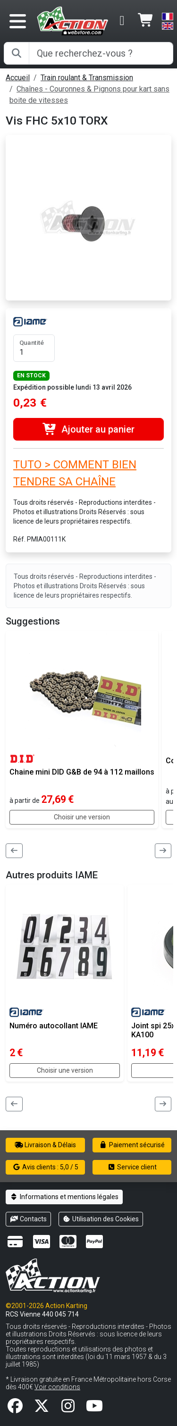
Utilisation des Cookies (101, 1219)
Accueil (18, 77)
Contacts (28, 1219)
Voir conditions (57, 1387)
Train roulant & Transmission (87, 77)
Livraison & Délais (45, 1145)
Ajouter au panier (88, 429)
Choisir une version (82, 817)
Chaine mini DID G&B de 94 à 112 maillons (81, 771)
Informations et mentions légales (64, 1197)
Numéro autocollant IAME (53, 1025)
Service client (132, 1167)
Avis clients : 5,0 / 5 (45, 1167)
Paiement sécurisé (132, 1145)
